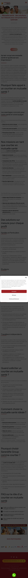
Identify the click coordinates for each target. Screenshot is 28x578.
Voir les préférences (14, 299)
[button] (26, 277)
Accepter (14, 291)
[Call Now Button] (14, 575)
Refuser (14, 295)
